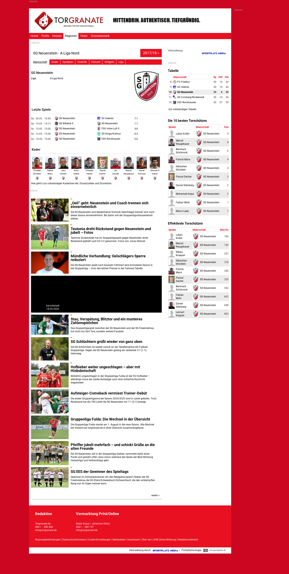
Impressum (133, 539)
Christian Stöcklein (37, 170)
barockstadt (52, 305)
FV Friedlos (181, 81)
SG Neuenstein (65, 118)
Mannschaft (40, 61)
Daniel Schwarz (142, 170)
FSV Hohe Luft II (108, 128)
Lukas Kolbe (182, 133)
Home (34, 36)
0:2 (136, 133)
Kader (54, 61)
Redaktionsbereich (188, 539)
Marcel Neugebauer (129, 170)
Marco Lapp (182, 211)
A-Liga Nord (56, 78)
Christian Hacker (89, 170)
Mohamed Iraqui (185, 193)
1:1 (136, 123)
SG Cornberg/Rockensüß (188, 97)
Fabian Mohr (183, 202)
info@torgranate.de (46, 530)
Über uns (147, 539)
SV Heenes (105, 118)
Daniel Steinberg (185, 185)
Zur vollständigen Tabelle (182, 109)
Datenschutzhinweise (74, 539)
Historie (95, 61)
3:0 (136, 128)
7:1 (136, 118)
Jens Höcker (63, 170)
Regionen (71, 36)
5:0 (136, 139)
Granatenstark (100, 36)
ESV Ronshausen (108, 138)
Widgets (109, 61)
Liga (120, 61)
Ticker (84, 36)
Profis (45, 36)
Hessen (57, 36)
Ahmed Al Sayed (155, 170)
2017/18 (151, 53)
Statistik (82, 61)
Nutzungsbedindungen (47, 539)
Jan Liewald (115, 170)
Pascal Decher (102, 170)
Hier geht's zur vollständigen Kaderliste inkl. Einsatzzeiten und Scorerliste (71, 183)
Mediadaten (119, 539)
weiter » (155, 495)
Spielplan (67, 61)
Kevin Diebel (76, 170)
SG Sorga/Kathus (109, 133)
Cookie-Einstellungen (99, 539)
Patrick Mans (50, 170)
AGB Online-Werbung (164, 539)
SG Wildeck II (64, 123)
